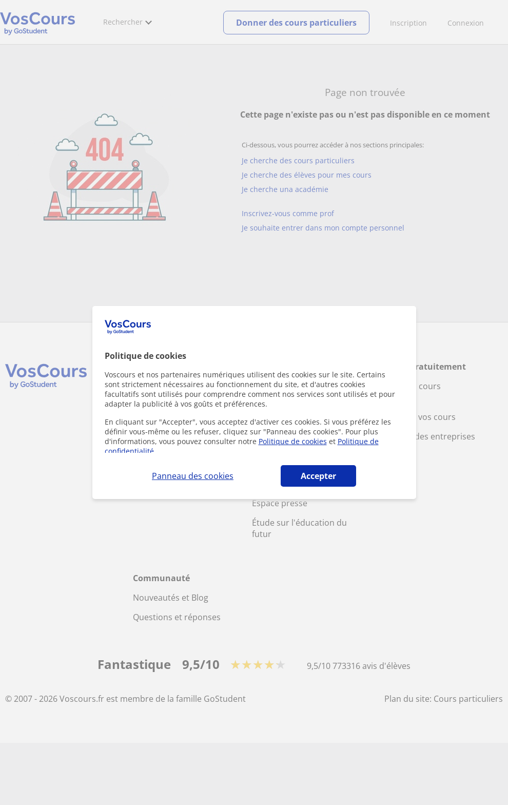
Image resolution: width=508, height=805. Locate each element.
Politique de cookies (293, 441)
